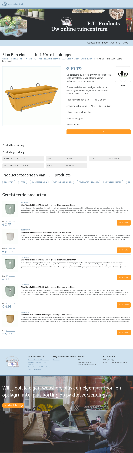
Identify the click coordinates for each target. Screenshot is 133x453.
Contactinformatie (97, 42)
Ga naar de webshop (98, 132)
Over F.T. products (34, 369)
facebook (56, 360)
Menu (129, 3)
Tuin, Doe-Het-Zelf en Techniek (47, 59)
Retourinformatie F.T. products (38, 360)
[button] (31, 125)
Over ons (115, 42)
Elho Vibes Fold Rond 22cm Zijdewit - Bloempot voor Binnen (46, 232)
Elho (123, 85)
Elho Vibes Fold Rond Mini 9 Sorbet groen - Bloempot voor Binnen (48, 260)
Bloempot (25, 202)
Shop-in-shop (26, 59)
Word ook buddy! (13, 405)
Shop (125, 42)
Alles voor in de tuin (70, 59)
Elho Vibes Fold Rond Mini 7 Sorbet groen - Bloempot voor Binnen (48, 205)
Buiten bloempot (88, 59)
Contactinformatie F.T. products (39, 367)
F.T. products (10, 221)
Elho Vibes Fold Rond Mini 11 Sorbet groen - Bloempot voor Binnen (48, 287)
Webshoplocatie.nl (10, 59)
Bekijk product (124, 222)
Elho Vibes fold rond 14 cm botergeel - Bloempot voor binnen (46, 314)
